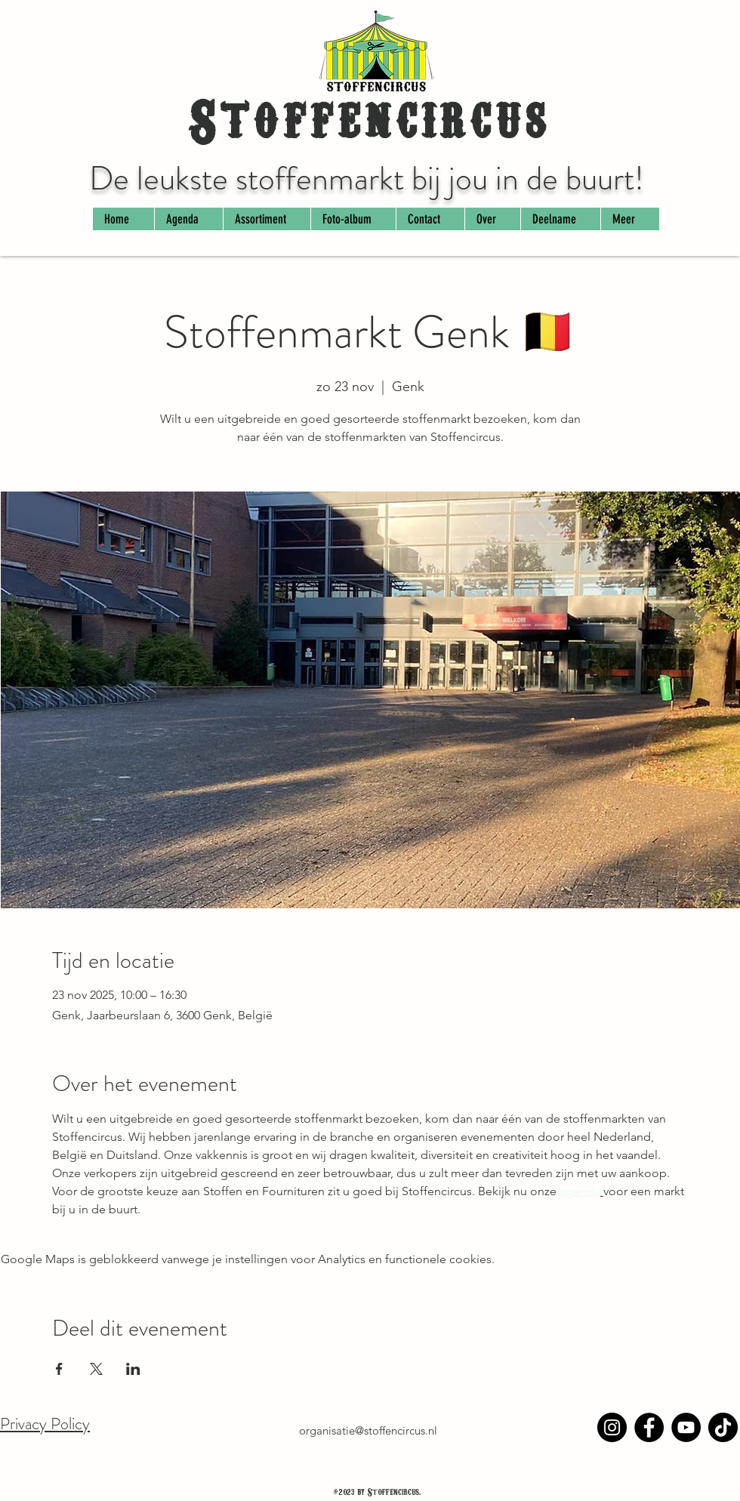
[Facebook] (649, 1427)
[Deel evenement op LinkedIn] (133, 1369)
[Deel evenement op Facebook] (59, 1369)
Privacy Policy (45, 1423)
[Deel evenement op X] (96, 1369)
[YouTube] (686, 1427)
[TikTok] (723, 1427)
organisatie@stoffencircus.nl (368, 1430)
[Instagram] (612, 1427)
